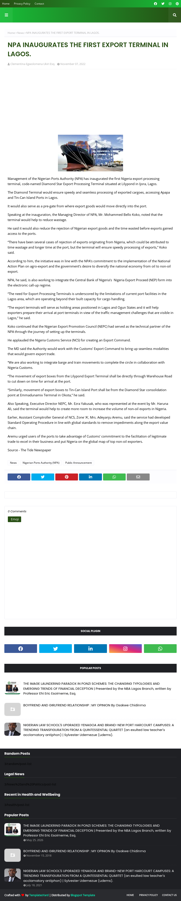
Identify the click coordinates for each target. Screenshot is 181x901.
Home (6, 3)
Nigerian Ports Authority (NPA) (41, 463)
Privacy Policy (22, 3)
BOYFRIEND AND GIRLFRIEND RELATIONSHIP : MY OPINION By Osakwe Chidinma (84, 705)
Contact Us (169, 895)
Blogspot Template (83, 895)
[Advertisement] (90, 104)
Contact (39, 3)
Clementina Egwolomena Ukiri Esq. (32, 64)
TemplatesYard (39, 895)
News (20, 33)
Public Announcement (78, 463)
